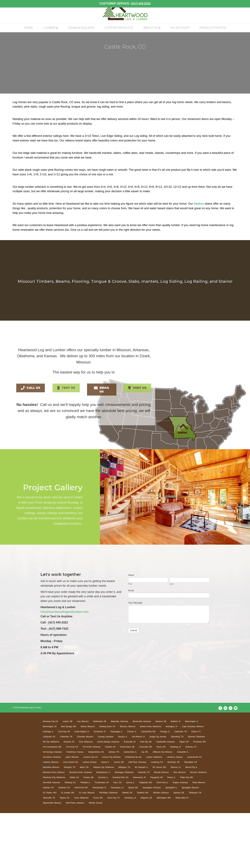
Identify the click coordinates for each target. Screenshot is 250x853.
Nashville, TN (143, 812)
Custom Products (119, 35)
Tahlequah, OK (195, 832)
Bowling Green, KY (107, 766)
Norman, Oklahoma (198, 812)
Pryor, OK (117, 822)
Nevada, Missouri (161, 812)
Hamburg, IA (175, 787)
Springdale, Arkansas (152, 827)
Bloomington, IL (191, 761)
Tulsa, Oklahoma (81, 837)
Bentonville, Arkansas (142, 761)
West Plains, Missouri (75, 843)
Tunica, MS (98, 837)
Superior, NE (178, 832)
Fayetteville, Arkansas (165, 781)
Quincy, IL (130, 822)
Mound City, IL (191, 807)
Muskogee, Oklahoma (124, 812)
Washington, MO (164, 837)
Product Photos (212, 35)
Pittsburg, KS (70, 822)
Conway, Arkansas (106, 776)
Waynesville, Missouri (52, 843)
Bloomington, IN (49, 766)
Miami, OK (84, 807)
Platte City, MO (186, 817)
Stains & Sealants (81, 35)
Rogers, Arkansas (180, 822)
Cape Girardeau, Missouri (193, 766)
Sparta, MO (133, 827)
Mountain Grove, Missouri (54, 812)
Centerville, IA (100, 771)
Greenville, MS (145, 787)
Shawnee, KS (64, 827)
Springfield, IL (171, 827)
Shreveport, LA (117, 827)
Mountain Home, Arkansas (80, 812)
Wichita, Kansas (95, 843)
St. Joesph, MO (67, 832)
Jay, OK (144, 792)
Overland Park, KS (120, 817)
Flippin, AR (184, 781)
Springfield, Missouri (190, 827)
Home (28, 35)
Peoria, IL (171, 817)
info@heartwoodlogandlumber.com (64, 651)
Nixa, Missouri (179, 812)
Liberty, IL (105, 802)
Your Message (135, 642)
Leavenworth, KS (194, 797)
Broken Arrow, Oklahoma (150, 766)
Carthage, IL (48, 771)
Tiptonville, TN (49, 837)
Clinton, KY (196, 771)
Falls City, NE (146, 781)
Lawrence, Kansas (175, 797)
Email (131, 630)
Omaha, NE (89, 817)
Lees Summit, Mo (70, 802)
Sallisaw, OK (48, 827)
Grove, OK (160, 787)
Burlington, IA (171, 766)
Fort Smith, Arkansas (91, 787)
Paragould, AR (156, 817)
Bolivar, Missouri (88, 766)
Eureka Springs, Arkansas (108, 781)
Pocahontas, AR (102, 822)
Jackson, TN (113, 792)
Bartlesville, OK (99, 761)
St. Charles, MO (49, 832)
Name (131, 615)
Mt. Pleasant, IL (141, 807)
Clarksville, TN (180, 771)
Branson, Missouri (127, 766)
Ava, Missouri (83, 761)
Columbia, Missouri (85, 776)
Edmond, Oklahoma (196, 776)
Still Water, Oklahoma (108, 832)
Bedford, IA (175, 761)
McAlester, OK (173, 802)
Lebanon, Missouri (51, 802)
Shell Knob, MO (81, 827)
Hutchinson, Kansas (75, 792)
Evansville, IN (130, 781)
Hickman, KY (190, 787)
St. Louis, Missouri (87, 832)
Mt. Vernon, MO (159, 807)
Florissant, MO (199, 781)
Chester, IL (131, 771)
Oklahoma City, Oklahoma (54, 817)
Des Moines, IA (138, 776)
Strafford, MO (142, 832)
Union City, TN (113, 837)
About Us (150, 35)
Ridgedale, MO (145, 822)
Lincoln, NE (119, 802)
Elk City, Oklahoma (51, 781)
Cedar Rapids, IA (81, 771)
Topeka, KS (64, 837)
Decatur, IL (122, 776)
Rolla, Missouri (198, 822)
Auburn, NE (68, 761)
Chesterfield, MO (148, 771)
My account (180, 35)
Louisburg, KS (157, 802)
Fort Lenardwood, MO (52, 787)
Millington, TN (124, 807)
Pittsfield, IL (85, 822)
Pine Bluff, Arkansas (51, 822)
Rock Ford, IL (162, 822)
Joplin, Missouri (72, 797)
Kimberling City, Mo (133, 797)
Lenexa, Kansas (89, 802)
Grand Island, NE (127, 787)
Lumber (49, 35)
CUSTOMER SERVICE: (125, 3)
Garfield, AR (110, 787)
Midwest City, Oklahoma (103, 807)
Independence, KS (96, 792)
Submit (133, 670)
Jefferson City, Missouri (162, 792)
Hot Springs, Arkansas (52, 792)
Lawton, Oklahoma (154, 797)
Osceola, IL (103, 817)
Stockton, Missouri (161, 832)
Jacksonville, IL (130, 792)
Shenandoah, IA (99, 827)
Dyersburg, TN (177, 776)
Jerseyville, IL (182, 792)
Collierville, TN (66, 776)
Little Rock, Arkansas (137, 802)
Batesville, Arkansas (119, 761)
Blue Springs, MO (68, 766)
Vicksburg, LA (130, 837)
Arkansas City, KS (50, 761)
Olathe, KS (74, 817)
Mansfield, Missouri (51, 807)
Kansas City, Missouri (111, 797)
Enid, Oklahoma (86, 781)
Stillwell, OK (127, 832)
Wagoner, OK (146, 837)
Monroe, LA (176, 807)
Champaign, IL (116, 771)
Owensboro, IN (139, 817)
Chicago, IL (165, 771)
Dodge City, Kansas (158, 776)
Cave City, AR (64, 771)
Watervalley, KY (182, 837)
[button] (30, 426)
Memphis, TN (69, 807)
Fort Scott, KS (72, 787)
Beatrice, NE (161, 761)
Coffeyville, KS (49, 776)
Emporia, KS (69, 781)
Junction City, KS (90, 797)
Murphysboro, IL (103, 812)
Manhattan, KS (190, 802)
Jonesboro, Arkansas (52, 797)
